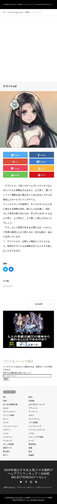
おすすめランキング (37, 404)
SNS (5, 401)
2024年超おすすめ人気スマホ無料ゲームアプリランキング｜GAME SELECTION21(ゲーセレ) (28, 473)
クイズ (6, 422)
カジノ (6, 419)
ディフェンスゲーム (37, 430)
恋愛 (30, 448)
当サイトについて (44, 487)
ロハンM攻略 (8, 444)
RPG (31, 397)
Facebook (26, 482)
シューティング (35, 426)
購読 (6, 379)
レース (31, 441)
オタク (31, 415)
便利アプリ (7, 448)
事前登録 (32, 444)
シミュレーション (10, 426)
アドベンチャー (9, 412)
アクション (33, 408)
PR (4, 397)
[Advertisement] (28, 51)
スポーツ (6, 430)
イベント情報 (8, 415)
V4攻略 (32, 401)
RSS (36, 482)
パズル (31, 433)
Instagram (31, 482)
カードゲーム (34, 419)
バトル (6, 433)
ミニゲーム (7, 437)
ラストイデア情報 (36, 437)
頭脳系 (31, 455)
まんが (6, 408)
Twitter (21, 482)
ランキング (7, 441)
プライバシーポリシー (26, 487)
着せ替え (6, 451)
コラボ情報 (33, 422)
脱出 (30, 451)
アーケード (33, 412)
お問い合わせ (8, 487)
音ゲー (6, 455)
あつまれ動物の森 (10, 404)
